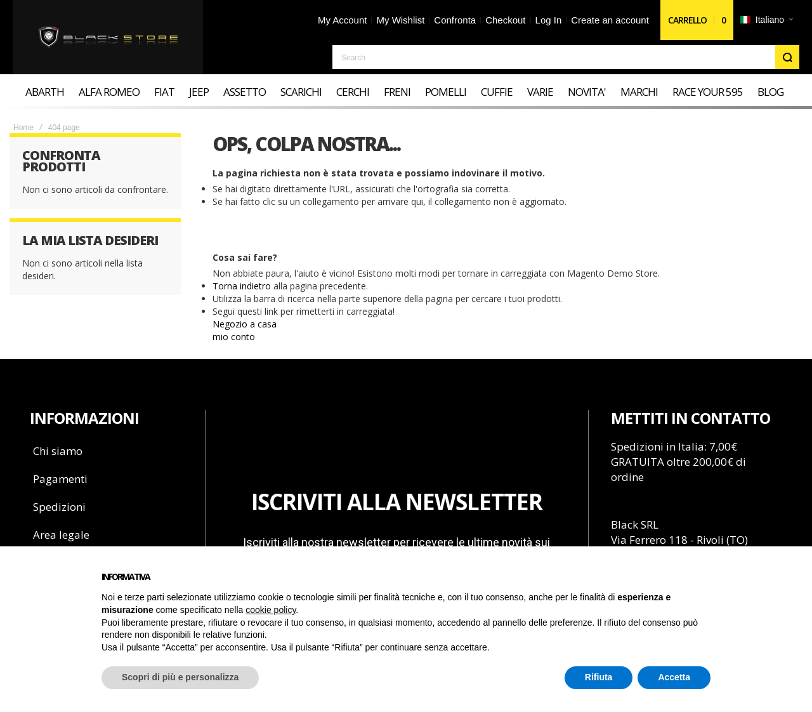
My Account (342, 20)
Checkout (505, 20)
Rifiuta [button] (599, 677)
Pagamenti (60, 478)
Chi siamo (57, 451)
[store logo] (108, 37)
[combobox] (565, 57)
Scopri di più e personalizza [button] (180, 677)
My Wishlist (400, 20)
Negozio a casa (245, 324)
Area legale (61, 534)
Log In (548, 20)
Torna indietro (242, 286)
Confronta (455, 20)
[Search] (787, 57)
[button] (766, 20)
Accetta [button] (674, 677)
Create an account (610, 20)
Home (23, 127)
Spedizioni (59, 506)
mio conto (234, 337)
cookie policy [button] (271, 610)
